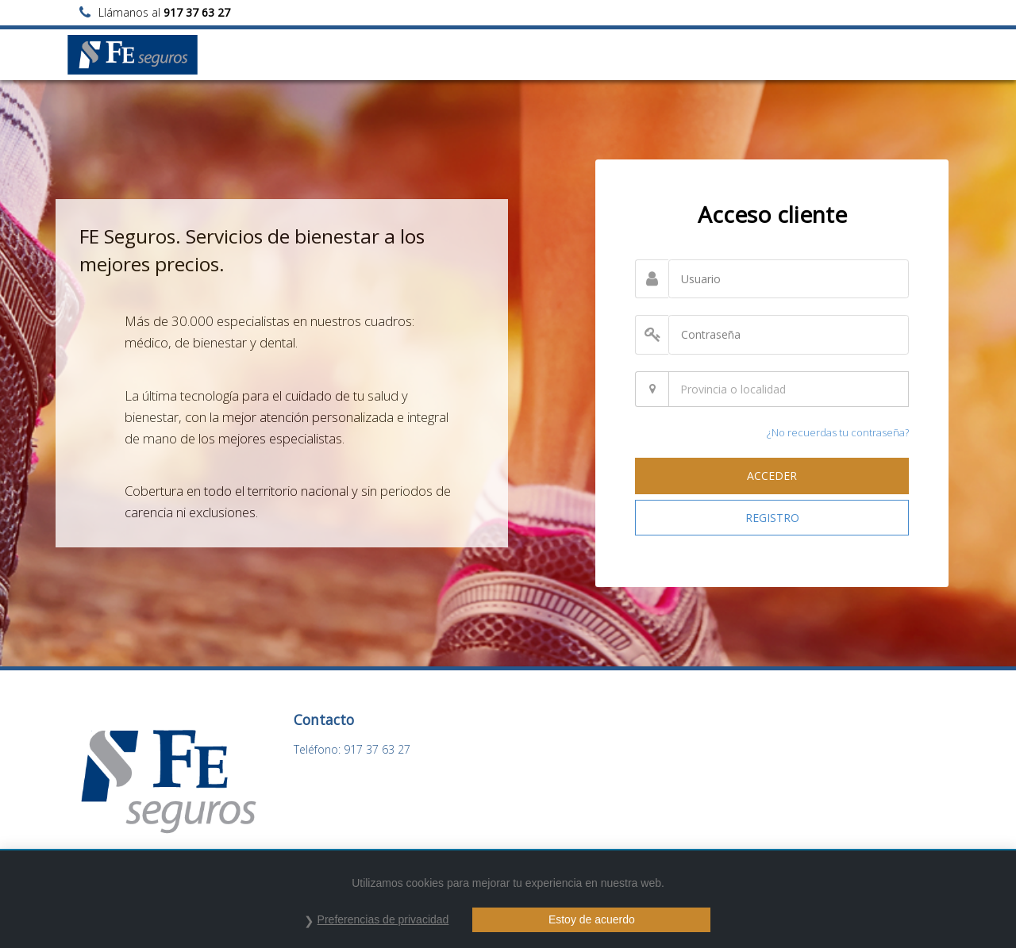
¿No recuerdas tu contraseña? (838, 432)
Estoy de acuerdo (591, 919)
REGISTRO (772, 517)
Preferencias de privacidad (383, 919)
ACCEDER (772, 475)
